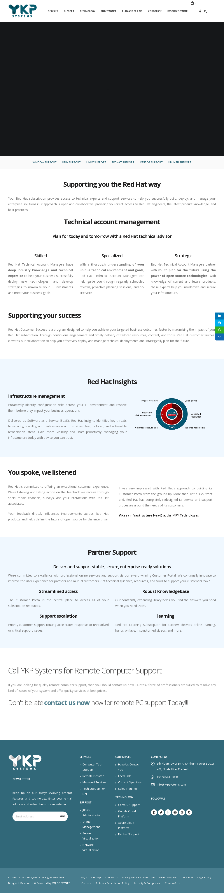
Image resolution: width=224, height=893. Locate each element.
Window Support (45, 162)
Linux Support (96, 162)
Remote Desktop (93, 776)
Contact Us (111, 877)
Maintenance (108, 11)
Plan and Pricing (132, 11)
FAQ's (83, 877)
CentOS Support (151, 162)
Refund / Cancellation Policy (112, 883)
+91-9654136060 (167, 777)
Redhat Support (123, 162)
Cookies (86, 883)
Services (53, 11)
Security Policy (168, 877)
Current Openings (130, 782)
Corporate (155, 11)
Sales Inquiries (128, 789)
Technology (87, 11)
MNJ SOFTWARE (61, 883)
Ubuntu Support (179, 162)
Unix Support (71, 162)
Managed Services (94, 782)
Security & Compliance (147, 883)
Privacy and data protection (138, 877)
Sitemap (96, 877)
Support (69, 11)
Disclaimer (187, 877)
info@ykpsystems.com (171, 784)
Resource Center (177, 11)
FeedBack (124, 776)
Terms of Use (173, 883)
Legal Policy (204, 877)
